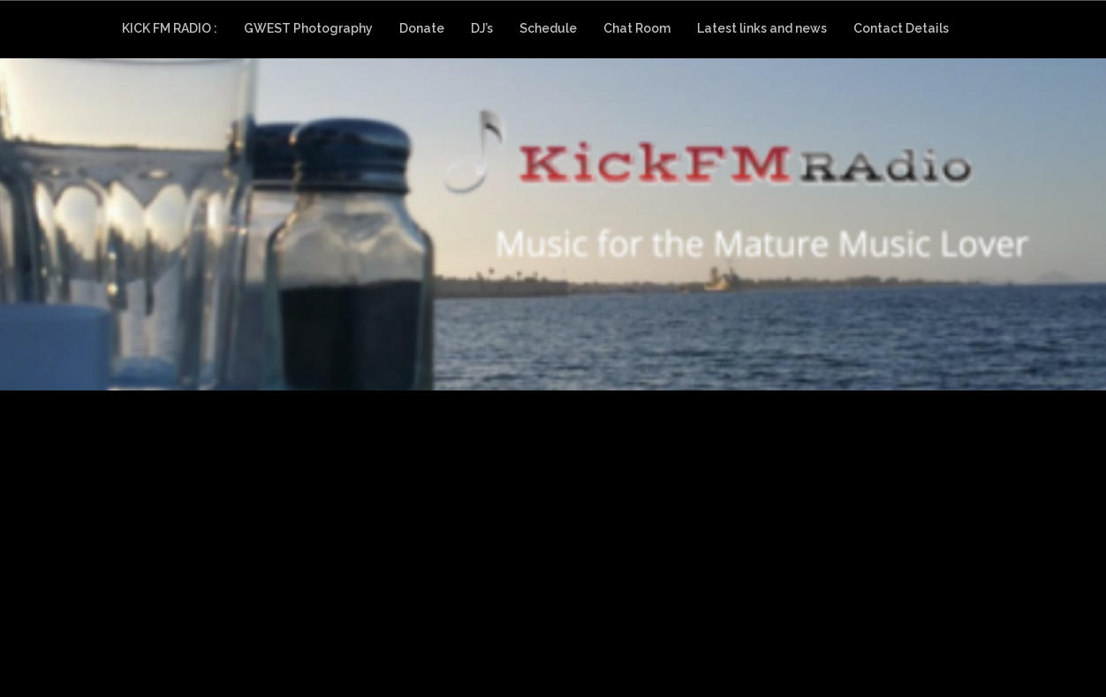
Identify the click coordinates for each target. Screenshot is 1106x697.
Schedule (548, 28)
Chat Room (636, 28)
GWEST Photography (308, 28)
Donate (421, 28)
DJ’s (482, 28)
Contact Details (901, 28)
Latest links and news (762, 28)
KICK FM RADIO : (169, 28)
